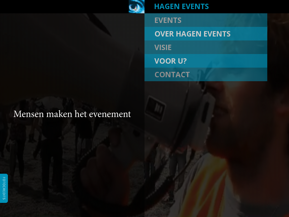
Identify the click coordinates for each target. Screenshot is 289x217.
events (167, 20)
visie (163, 47)
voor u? (170, 61)
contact (172, 74)
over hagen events (192, 34)
